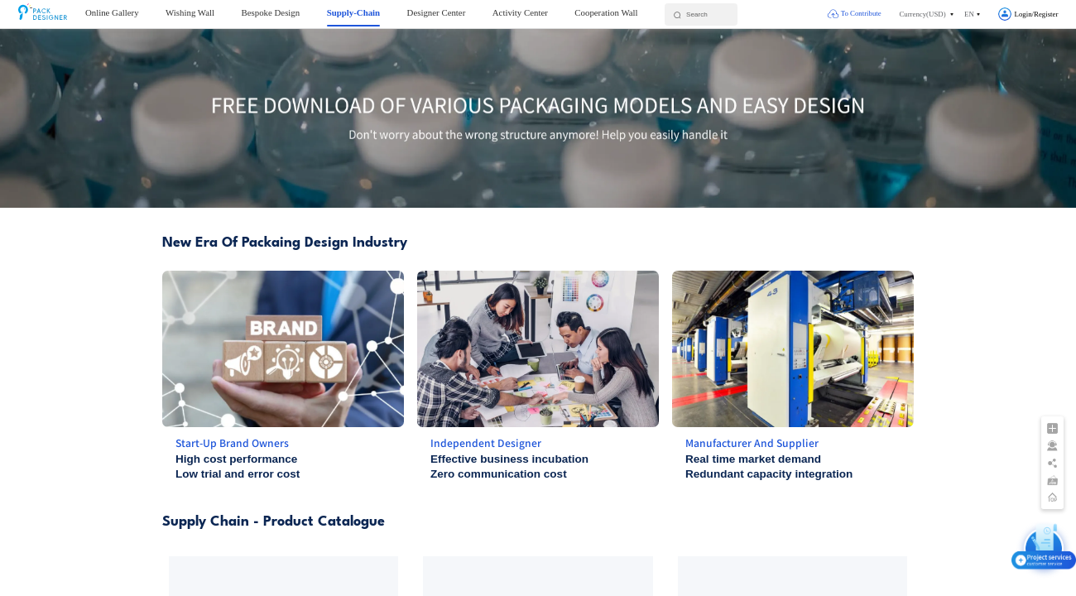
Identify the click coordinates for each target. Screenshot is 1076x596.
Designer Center (436, 12)
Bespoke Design (271, 12)
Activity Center (520, 12)
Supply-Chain (353, 12)
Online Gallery (112, 12)
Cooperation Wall (605, 12)
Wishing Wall (190, 12)
